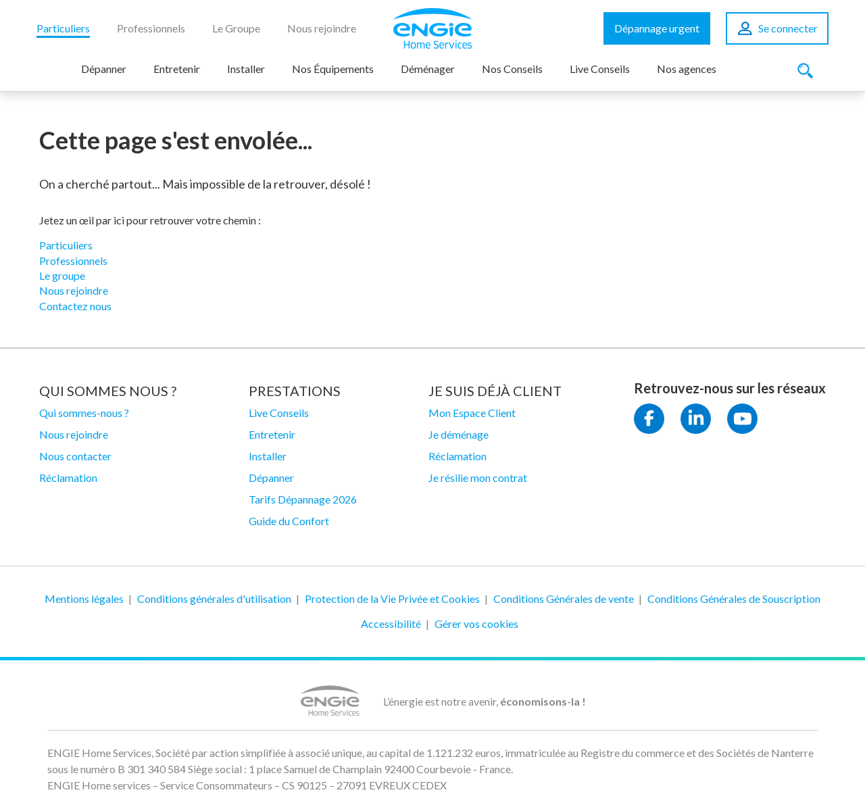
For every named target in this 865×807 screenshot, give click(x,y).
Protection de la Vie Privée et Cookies (392, 598)
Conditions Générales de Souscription (733, 598)
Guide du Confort (289, 520)
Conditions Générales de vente (563, 598)
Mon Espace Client (472, 412)
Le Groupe (236, 28)
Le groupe (62, 275)
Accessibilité (391, 623)
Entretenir (176, 68)
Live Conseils (600, 68)
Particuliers (63, 28)
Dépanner (103, 68)
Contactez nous (75, 305)
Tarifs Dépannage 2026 (303, 499)
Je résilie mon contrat (477, 477)
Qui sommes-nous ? (84, 412)
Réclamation (68, 477)
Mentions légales (84, 598)
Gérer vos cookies (476, 623)
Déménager (428, 68)
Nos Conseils (512, 68)
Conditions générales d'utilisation (214, 598)
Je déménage (458, 434)
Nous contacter (75, 455)
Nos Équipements (333, 68)
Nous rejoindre (321, 28)
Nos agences (686, 68)
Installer (246, 68)
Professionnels (151, 28)
